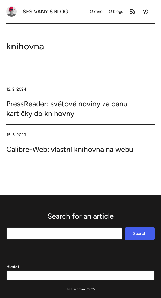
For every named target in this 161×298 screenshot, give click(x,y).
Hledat (12, 266)
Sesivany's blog (45, 11)
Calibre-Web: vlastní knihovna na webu (69, 149)
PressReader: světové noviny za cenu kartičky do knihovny (67, 108)
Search (139, 233)
